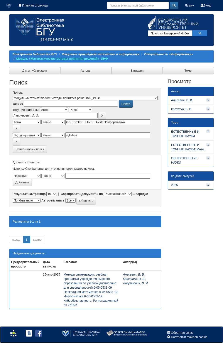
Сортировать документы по (82, 194)
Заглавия (137, 70)
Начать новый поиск (29, 149)
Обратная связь (182, 332)
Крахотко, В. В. (134, 279)
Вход (206, 5)
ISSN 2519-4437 (51, 39)
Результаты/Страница (29, 194)
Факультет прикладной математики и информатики (101, 54)
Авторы (86, 70)
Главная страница (33, 5)
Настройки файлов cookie (189, 337)
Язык (189, 5)
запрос (18, 103)
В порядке (140, 194)
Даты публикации (34, 70)
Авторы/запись (52, 200)
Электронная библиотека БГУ (34, 54)
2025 (174, 185)
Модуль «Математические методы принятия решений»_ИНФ (62, 58)
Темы (188, 70)
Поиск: (18, 92)
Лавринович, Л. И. (136, 283)
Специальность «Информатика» (168, 54)
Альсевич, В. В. (134, 274)
